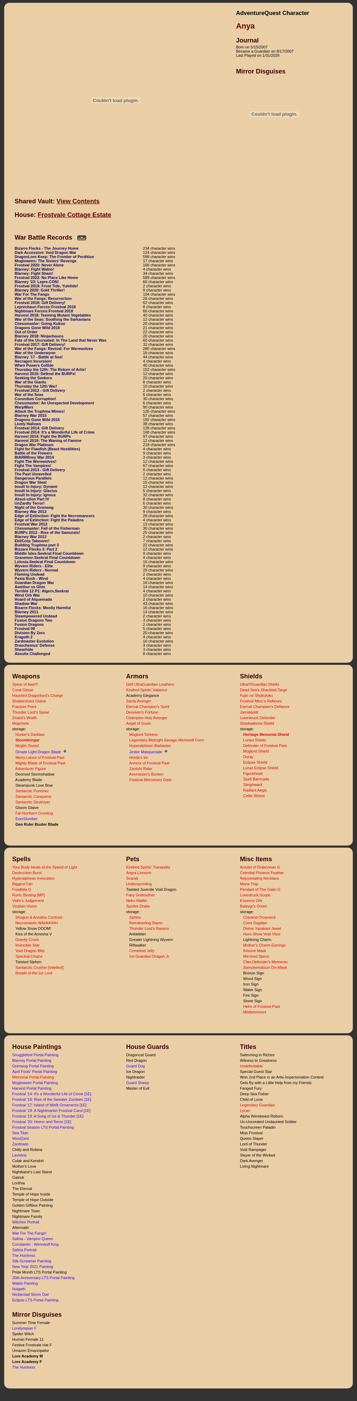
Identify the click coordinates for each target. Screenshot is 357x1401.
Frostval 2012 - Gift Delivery (40, 390)
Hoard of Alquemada (33, 599)
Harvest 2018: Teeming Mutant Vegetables (53, 315)
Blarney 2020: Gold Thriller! (40, 290)
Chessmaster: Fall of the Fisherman (47, 528)
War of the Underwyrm (35, 353)
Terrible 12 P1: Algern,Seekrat (42, 591)
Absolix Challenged (32, 654)
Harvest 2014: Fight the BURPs (43, 436)
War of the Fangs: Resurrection (43, 298)
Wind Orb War (27, 595)
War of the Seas (29, 394)
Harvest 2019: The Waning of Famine (48, 440)
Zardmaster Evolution (34, 641)
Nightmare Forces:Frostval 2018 (44, 311)
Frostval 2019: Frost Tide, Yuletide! (46, 286)
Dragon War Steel (30, 482)
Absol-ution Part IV (32, 499)
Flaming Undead (30, 574)
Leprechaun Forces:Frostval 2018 (45, 307)
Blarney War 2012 (30, 537)
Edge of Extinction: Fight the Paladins (49, 520)
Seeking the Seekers (33, 378)
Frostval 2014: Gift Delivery (39, 428)
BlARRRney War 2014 (34, 457)
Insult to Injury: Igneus (35, 495)
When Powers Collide (34, 365)
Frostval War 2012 (31, 524)
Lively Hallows (28, 424)
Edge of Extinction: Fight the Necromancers (54, 516)
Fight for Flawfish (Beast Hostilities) (47, 449)
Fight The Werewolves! (35, 461)
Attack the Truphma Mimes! (40, 411)
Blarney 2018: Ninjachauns (39, 336)
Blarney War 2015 (30, 415)
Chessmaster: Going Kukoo (40, 323)
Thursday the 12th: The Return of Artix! (50, 369)
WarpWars (24, 407)
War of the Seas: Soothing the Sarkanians (53, 319)
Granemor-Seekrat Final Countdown (47, 557)
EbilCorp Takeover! (32, 541)
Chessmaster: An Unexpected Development (54, 403)
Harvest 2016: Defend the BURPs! (45, 374)
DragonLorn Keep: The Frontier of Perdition (54, 257)
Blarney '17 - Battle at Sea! (39, 357)
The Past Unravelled (33, 474)
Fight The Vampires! (33, 466)
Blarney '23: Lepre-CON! (37, 282)
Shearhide (24, 649)
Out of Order (26, 332)
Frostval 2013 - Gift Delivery (40, 470)
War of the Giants (30, 382)
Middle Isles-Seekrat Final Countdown (49, 553)
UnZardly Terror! (30, 503)
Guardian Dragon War (34, 583)
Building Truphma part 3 (37, 545)
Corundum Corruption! (35, 399)
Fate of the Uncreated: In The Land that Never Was (60, 340)
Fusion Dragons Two (33, 620)
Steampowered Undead (36, 616)
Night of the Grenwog (34, 507)
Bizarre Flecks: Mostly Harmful (43, 608)
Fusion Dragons (29, 624)
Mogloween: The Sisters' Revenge (45, 261)
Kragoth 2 (23, 637)
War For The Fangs (32, 294)
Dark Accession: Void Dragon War (45, 252)
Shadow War (26, 603)
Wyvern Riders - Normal (36, 570)
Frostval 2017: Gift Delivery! (40, 344)
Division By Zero (30, 633)
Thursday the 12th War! (36, 386)
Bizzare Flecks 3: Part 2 (36, 549)
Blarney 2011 (26, 612)
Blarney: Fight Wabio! (34, 269)
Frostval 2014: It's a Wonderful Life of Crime (54, 432)
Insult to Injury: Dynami (36, 486)
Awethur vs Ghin (30, 587)
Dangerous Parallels (33, 478)
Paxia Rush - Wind (31, 578)
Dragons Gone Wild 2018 (37, 328)
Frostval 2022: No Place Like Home (46, 277)
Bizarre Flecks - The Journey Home (46, 248)
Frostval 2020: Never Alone (39, 265)
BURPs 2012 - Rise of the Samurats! (47, 532)
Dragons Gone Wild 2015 (37, 420)
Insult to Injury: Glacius (36, 491)
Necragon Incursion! (33, 361)
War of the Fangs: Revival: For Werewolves (54, 349)
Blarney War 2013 (30, 511)
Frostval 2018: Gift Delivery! (40, 303)
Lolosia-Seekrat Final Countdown (45, 562)
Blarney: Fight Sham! (34, 273)
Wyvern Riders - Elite (34, 566)
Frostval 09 (25, 628)
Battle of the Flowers (33, 453)
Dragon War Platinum (34, 445)
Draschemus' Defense (35, 645)
